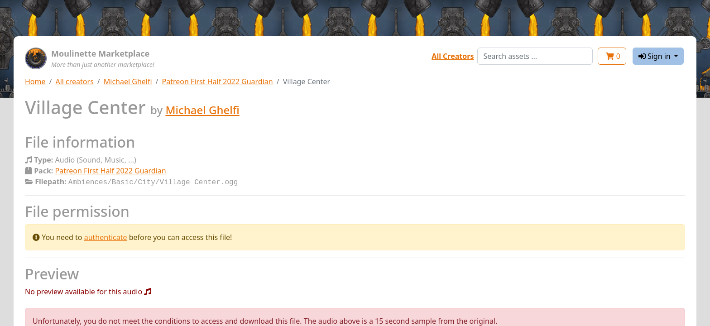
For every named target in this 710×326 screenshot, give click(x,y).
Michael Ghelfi (128, 81)
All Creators (453, 56)
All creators (74, 81)
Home (35, 81)
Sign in (655, 56)
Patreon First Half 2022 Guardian (217, 81)
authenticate (105, 236)
